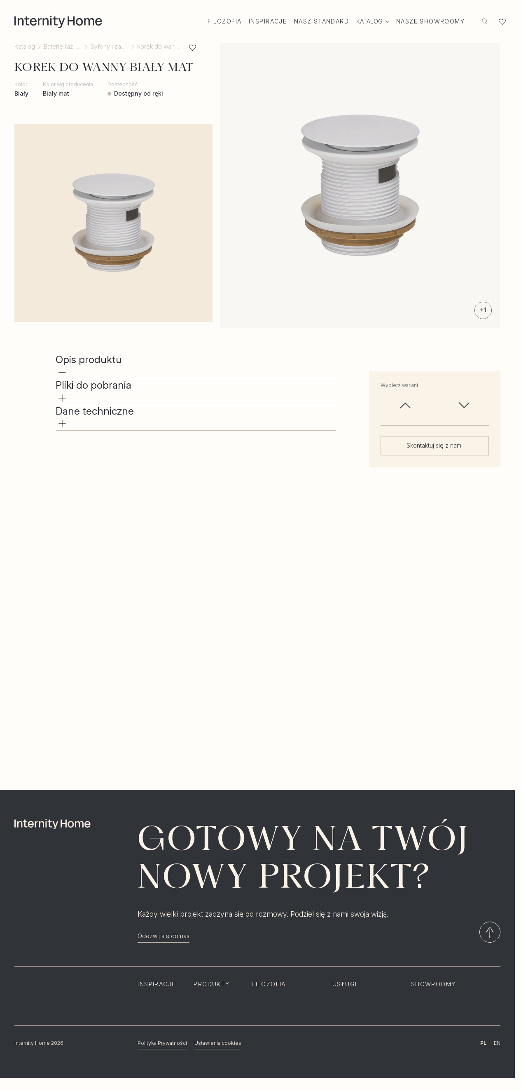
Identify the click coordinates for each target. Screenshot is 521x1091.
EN (497, 1043)
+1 (483, 309)
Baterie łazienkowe (63, 46)
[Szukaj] (485, 21)
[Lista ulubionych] (502, 21)
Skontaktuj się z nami (435, 445)
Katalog (24, 46)
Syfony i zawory (109, 46)
